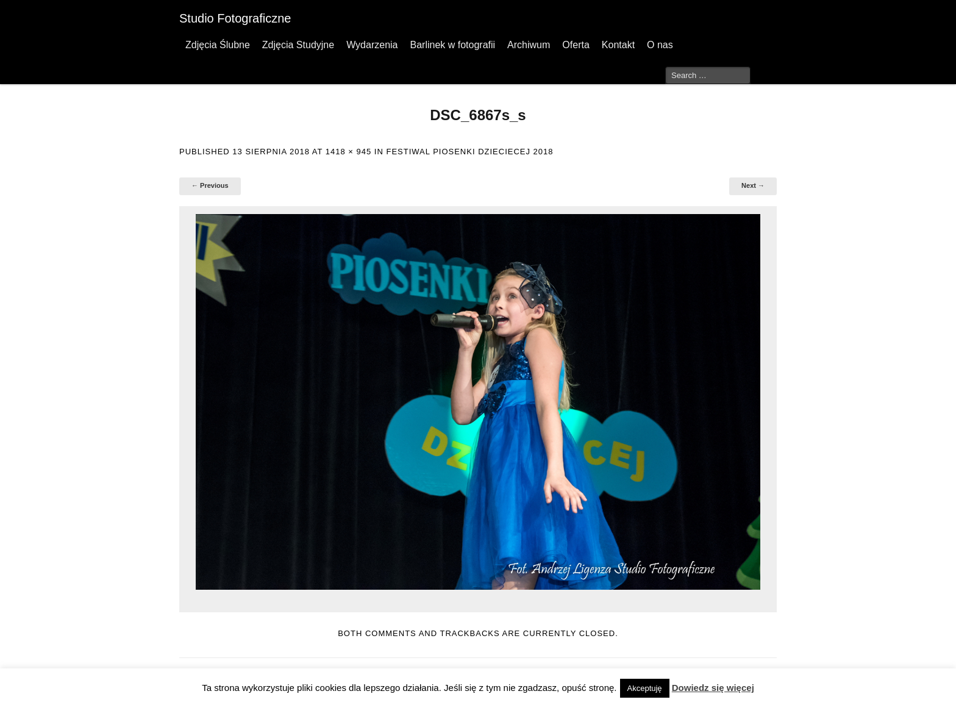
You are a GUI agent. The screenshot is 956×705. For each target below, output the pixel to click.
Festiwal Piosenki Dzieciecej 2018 (469, 151)
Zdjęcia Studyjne (298, 45)
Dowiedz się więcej (713, 687)
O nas (660, 45)
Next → (753, 185)
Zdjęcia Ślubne (217, 45)
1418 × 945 (348, 151)
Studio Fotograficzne (235, 18)
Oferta (575, 45)
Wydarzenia (372, 45)
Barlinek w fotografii (452, 45)
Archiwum (528, 45)
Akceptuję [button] (644, 688)
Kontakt (618, 45)
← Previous (210, 185)
